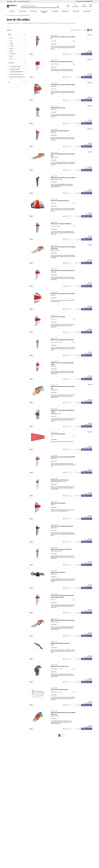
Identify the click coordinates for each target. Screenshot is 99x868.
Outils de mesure (33, 11)
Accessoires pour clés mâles (70, 23)
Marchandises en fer (65, 11)
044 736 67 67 (89, 1)
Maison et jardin (76, 11)
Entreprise (15, 1)
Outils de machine (22, 11)
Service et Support (19, 1)
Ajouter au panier (86, 54)
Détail (31, 54)
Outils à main (12, 11)
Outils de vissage (19, 15)
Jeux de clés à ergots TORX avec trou (56, 23)
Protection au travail (87, 11)
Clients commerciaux (10, 1)
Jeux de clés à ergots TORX (44, 23)
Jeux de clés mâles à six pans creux (13, 23)
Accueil (8, 15)
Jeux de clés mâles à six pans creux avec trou (29, 23)
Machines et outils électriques (44, 12)
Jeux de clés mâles (54, 35)
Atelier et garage (55, 11)
